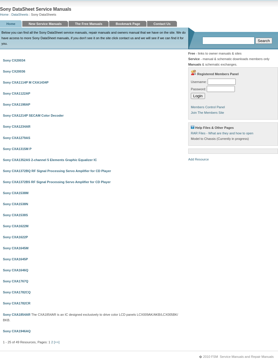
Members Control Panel (208, 107)
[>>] (56, 342)
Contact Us (162, 24)
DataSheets (19, 14)
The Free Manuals (89, 24)
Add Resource (198, 159)
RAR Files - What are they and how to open (222, 133)
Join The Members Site (207, 112)
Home (4, 14)
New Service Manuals (45, 24)
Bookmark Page (128, 24)
